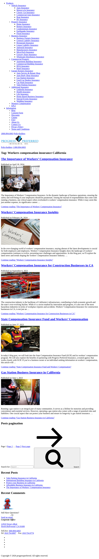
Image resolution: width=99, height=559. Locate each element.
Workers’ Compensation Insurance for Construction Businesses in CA (47, 265)
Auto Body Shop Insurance (27, 75)
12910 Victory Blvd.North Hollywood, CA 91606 (13, 525)
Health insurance (23, 92)
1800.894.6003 (7, 133)
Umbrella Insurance (24, 89)
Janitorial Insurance (24, 47)
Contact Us (16, 124)
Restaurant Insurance (25, 43)
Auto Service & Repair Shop (28, 73)
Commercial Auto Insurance (28, 15)
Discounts (15, 115)
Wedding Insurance (24, 101)
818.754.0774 (28, 533)
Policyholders (19, 133)
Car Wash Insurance (24, 82)
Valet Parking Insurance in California (21, 478)
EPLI (13, 106)
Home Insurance (23, 24)
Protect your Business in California (20, 483)
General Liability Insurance (27, 40)
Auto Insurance (22, 8)
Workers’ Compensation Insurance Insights (30, 212)
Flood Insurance (23, 33)
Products (9, 3)
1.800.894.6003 (19, 147)
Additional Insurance (20, 87)
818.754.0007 (10, 533)
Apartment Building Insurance (29, 61)
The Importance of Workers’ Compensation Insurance (37, 159)
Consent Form (17, 113)
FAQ (13, 120)
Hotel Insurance (23, 68)
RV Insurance (22, 19)
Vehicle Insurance (18, 5)
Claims (14, 117)
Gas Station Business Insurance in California (30, 372)
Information (11, 108)
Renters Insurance (23, 26)
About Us (15, 122)
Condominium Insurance (26, 29)
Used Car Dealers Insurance (28, 80)
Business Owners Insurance (27, 38)
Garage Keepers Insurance (22, 71)
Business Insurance (19, 36)
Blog (13, 110)
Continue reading (31, 207)
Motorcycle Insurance (25, 10)
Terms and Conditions (20, 129)
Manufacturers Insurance (26, 50)
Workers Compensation (21, 103)
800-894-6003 (15, 531)
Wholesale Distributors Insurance (30, 57)
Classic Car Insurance (25, 12)
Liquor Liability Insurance (27, 45)
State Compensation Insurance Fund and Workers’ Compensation (44, 319)
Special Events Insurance (26, 99)
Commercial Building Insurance (29, 64)
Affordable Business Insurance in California (24, 485)
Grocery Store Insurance (26, 54)
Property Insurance (19, 22)
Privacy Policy (17, 127)
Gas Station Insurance (25, 78)
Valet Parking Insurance (26, 85)
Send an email (7, 517)
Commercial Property (20, 59)
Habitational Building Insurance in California (25, 480)
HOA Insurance (22, 66)
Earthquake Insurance (25, 31)
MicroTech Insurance (25, 52)
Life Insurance (22, 94)
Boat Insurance (22, 17)
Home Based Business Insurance (29, 96)
